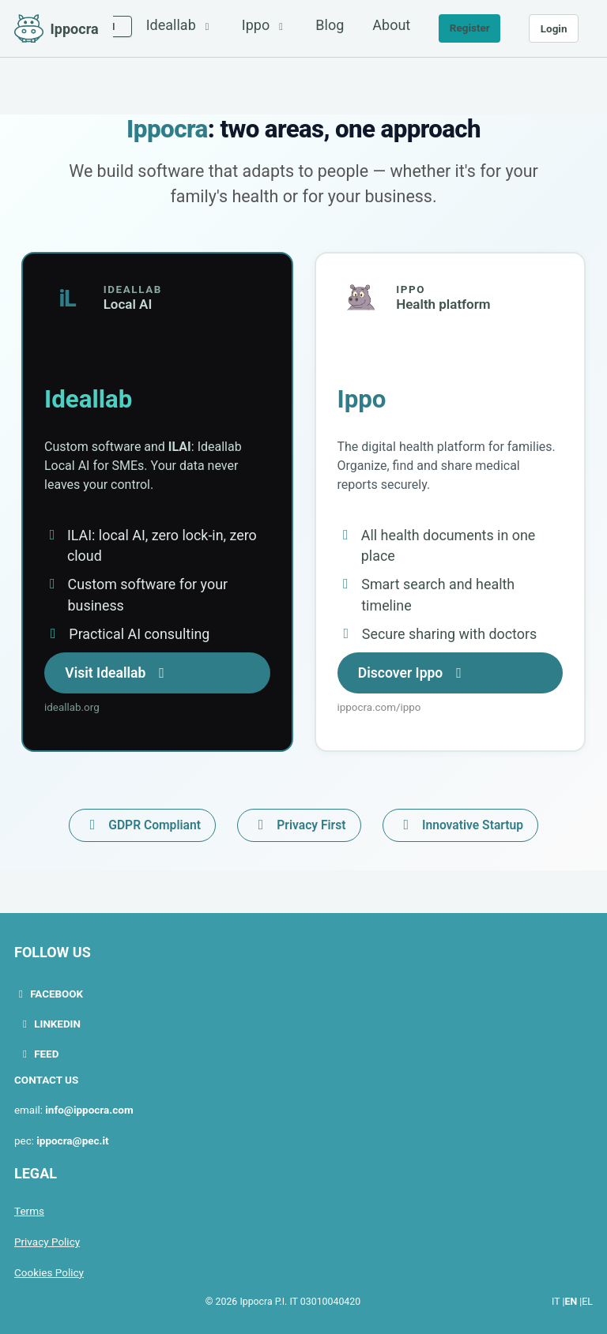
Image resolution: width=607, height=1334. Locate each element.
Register (470, 27)
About (391, 25)
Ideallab (179, 25)
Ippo (265, 25)
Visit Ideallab (119, 675)
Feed (38, 1054)
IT (556, 1298)
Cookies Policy (49, 1269)
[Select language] (113, 26)
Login (554, 28)
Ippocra (75, 29)
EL (587, 1298)
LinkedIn (49, 1025)
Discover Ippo (415, 675)
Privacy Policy (47, 1239)
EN (571, 1298)
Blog (329, 25)
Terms (29, 1209)
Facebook (49, 996)
